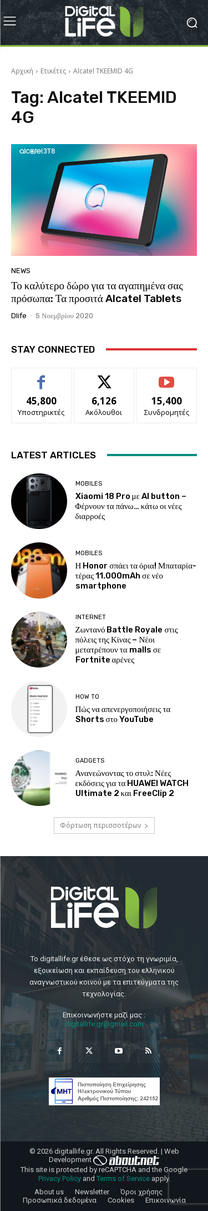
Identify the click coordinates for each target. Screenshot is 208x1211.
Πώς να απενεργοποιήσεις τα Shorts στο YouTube (123, 714)
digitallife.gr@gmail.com (104, 1024)
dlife (19, 316)
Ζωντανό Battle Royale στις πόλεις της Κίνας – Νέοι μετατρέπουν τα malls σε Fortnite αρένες (126, 645)
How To (87, 697)
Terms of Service (123, 1178)
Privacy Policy (59, 1178)
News (21, 270)
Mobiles (88, 484)
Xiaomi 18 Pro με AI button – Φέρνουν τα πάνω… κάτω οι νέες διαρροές (130, 506)
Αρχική (22, 71)
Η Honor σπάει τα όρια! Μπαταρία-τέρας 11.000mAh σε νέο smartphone (136, 576)
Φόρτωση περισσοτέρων (104, 825)
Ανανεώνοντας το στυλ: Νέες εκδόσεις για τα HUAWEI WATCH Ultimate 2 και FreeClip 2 (132, 783)
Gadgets (89, 761)
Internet (90, 617)
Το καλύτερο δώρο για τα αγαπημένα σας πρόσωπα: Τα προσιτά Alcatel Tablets (97, 292)
